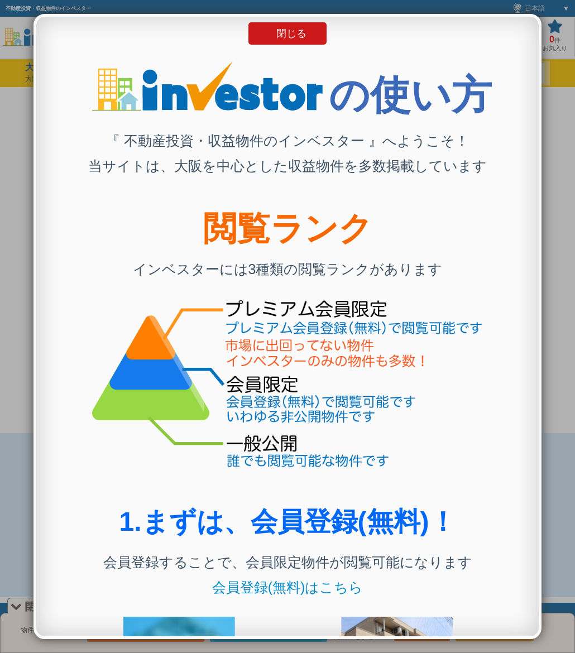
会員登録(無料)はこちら (287, 587)
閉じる (291, 33)
